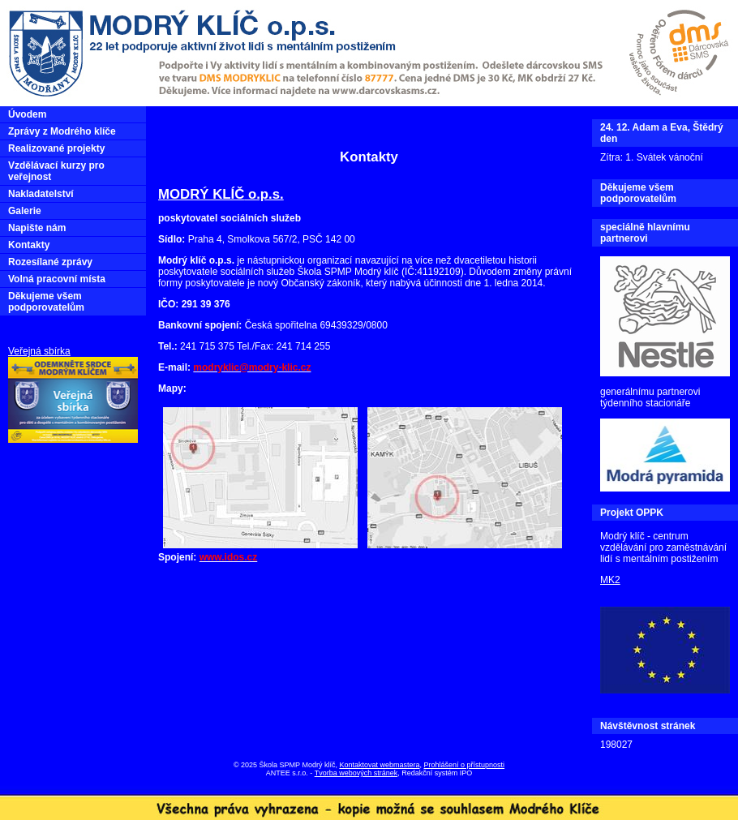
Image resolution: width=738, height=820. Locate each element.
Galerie (24, 211)
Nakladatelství (41, 194)
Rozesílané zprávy (50, 262)
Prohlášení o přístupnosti (464, 765)
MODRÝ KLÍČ (201, 194)
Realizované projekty (56, 148)
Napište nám (37, 228)
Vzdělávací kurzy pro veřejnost (56, 171)
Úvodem (27, 114)
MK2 (610, 580)
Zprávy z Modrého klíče (62, 131)
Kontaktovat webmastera (379, 765)
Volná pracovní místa (56, 279)
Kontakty (28, 245)
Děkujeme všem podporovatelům (46, 301)
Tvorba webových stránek (356, 773)
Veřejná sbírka (39, 351)
